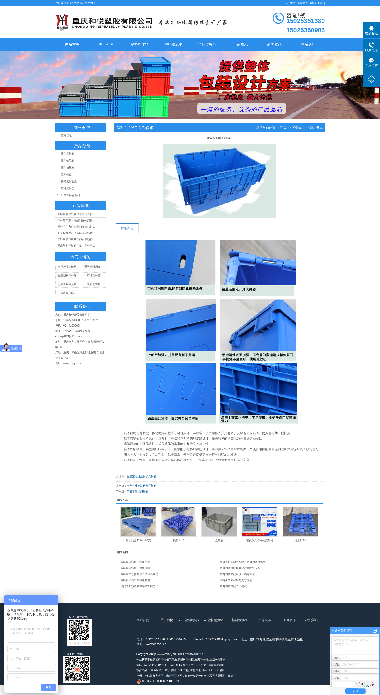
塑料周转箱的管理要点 (233, 586)
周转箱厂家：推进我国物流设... (76, 220)
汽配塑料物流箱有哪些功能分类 (139, 586)
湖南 (192, 670)
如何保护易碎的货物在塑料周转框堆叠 (243, 562)
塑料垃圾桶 (207, 44)
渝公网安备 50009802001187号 (158, 681)
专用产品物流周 (67, 266)
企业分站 (289, 3)
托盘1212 (300, 540)
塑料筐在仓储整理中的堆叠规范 (139, 574)
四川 (180, 670)
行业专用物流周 (67, 284)
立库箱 (219, 540)
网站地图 (302, 3)
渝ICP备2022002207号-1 (151, 664)
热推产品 (141, 670)
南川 (223, 670)
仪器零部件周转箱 (137, 491)
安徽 (186, 670)
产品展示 (240, 44)
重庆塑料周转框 (93, 266)
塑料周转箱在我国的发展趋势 (75, 239)
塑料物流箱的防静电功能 (135, 580)
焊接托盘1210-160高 (138, 540)
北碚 (204, 670)
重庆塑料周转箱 (67, 275)
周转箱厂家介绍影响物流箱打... (76, 226)
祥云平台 (188, 664)
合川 (217, 670)
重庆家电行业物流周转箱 (141, 476)
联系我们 (308, 44)
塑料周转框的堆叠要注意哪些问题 (240, 568)
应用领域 (66, 135)
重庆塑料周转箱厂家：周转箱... (76, 245)
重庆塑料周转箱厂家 (162, 659)
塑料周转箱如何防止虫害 (135, 562)
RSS (313, 3)
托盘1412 (178, 540)
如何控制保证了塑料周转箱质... (76, 233)
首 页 (283, 127)
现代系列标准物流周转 (259, 540)
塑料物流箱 (173, 44)
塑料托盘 (66, 174)
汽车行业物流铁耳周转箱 (141, 485)
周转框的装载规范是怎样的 (236, 580)
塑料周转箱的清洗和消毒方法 (237, 574)
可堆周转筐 (67, 188)
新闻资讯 (274, 44)
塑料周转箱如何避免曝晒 (135, 568)
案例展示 (298, 127)
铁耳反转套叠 (69, 181)
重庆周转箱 (67, 293)
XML (320, 3)
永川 (210, 670)
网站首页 (72, 44)
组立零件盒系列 (70, 195)
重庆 (167, 670)
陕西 (174, 670)
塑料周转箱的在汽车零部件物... (76, 214)
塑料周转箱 (140, 44)
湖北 (198, 670)
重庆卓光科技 (217, 664)
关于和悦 (106, 44)
